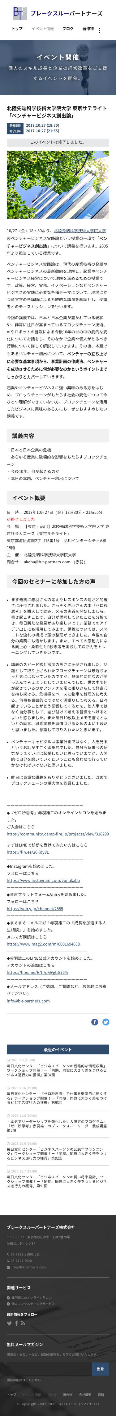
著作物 (88, 28)
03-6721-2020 (21, 1261)
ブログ (68, 28)
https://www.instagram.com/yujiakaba (43, 881)
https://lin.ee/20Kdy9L (28, 852)
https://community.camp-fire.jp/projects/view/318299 (58, 834)
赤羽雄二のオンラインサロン (31, 1298)
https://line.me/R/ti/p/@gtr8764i (37, 972)
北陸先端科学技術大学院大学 (80, 231)
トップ (17, 28)
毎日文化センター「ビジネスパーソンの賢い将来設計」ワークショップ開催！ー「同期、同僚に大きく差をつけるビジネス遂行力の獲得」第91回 (57, 1181)
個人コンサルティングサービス (33, 1304)
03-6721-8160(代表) (26, 1254)
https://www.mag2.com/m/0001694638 (43, 944)
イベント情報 (43, 28)
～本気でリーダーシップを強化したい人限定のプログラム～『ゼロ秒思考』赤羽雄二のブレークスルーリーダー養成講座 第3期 (57, 1126)
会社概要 (85, 1394)
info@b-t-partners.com (28, 1001)
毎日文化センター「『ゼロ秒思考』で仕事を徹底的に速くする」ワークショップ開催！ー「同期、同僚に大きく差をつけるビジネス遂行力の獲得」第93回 (57, 1098)
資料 (101, 1394)
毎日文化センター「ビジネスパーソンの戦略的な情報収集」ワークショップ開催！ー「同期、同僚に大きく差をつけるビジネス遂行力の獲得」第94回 (57, 1070)
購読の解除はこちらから (24, 1380)
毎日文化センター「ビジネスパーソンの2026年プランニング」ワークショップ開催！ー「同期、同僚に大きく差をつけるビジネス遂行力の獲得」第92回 (57, 1154)
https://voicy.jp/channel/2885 (35, 909)
